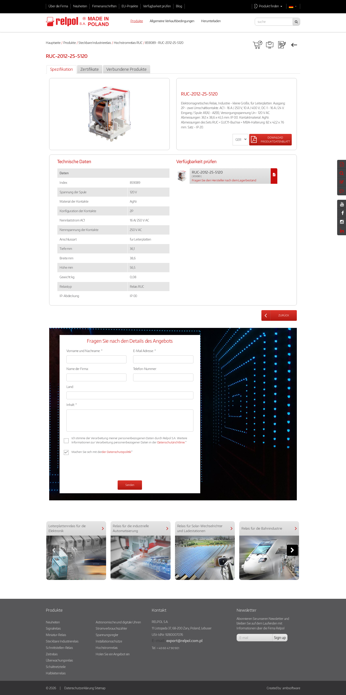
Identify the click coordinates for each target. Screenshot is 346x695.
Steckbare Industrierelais (94, 43)
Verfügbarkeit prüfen (157, 6)
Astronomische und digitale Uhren (118, 622)
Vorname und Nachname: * (84, 351)
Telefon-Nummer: (145, 369)
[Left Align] (270, 139)
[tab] (61, 69)
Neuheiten (80, 6)
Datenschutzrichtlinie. (171, 442)
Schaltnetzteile (56, 667)
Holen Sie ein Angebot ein (113, 654)
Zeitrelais (52, 654)
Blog (179, 6)
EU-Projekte (130, 6)
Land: (70, 387)
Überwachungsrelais (59, 660)
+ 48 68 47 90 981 (168, 648)
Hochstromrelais (107, 648)
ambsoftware (291, 688)
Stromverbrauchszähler (111, 628)
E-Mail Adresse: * (144, 351)
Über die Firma (58, 6)
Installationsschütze (109, 641)
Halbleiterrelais (55, 673)
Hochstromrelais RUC (128, 43)
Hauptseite (53, 43)
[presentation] (100, 468)
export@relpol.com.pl (184, 640)
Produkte (69, 43)
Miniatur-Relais (56, 635)
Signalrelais (53, 628)
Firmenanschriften (104, 6)
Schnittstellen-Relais (59, 648)
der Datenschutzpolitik (116, 452)
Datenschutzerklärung (79, 688)
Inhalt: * (71, 405)
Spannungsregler (107, 635)
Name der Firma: (77, 369)
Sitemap (100, 688)
